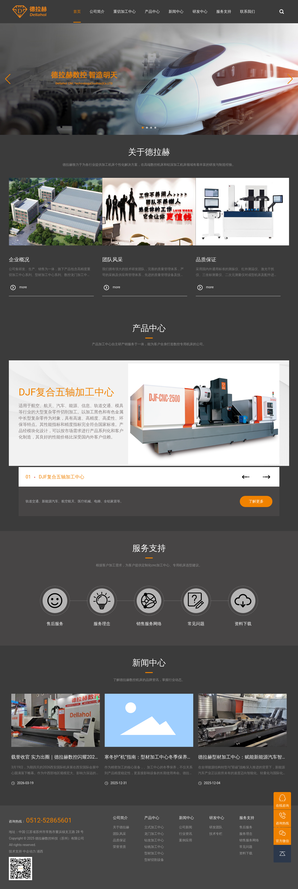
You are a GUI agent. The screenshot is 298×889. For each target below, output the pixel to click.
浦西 (40, 851)
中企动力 (29, 851)
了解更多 (256, 501)
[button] (143, 128)
